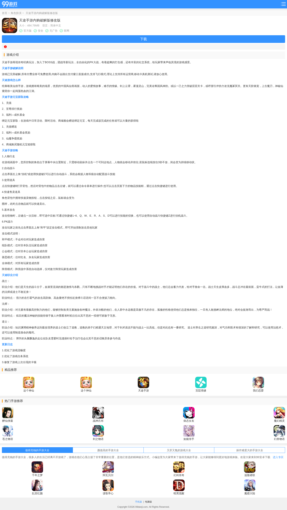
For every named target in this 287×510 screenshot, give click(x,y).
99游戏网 (9, 3)
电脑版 (148, 501)
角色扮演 (16, 13)
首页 (4, 13)
